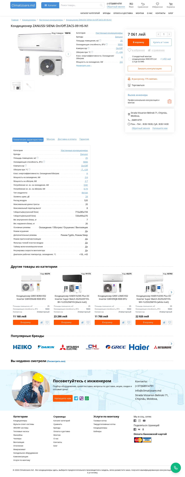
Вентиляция (18, 442)
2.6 (121, 62)
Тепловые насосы (21, 431)
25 (121, 40)
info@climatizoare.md (148, 390)
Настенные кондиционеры (109, 33)
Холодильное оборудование (25, 453)
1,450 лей (165, 59)
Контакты (160, 13)
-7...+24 (119, 52)
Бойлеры (97, 431)
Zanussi (119, 36)
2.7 (86, 181)
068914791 (137, 120)
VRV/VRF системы (20, 428)
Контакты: (141, 381)
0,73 (86, 188)
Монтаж (140, 13)
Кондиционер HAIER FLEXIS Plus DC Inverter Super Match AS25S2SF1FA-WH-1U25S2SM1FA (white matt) (153, 299)
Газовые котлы (100, 420)
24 (86, 196)
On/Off (119, 48)
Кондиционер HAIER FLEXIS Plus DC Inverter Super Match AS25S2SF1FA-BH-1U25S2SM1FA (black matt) (72, 299)
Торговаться (136, 85)
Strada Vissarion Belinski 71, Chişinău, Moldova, (147, 114)
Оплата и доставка (123, 13)
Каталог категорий (90, 13)
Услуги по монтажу (21, 460)
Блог (170, 13)
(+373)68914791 (114, 3)
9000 (120, 44)
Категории (20, 416)
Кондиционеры (20, 420)
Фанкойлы (17, 435)
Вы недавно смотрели (38, 361)
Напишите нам (160, 128)
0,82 (86, 185)
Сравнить (57, 424)
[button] (68, 54)
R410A (85, 192)
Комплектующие (20, 456)
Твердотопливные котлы (104, 424)
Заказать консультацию (150, 68)
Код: (45, 273)
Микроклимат (19, 449)
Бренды (106, 13)
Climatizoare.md (23, 5)
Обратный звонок (116, 6)
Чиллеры (17, 438)
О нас (149, 13)
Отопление (18, 446)
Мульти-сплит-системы (23, 424)
